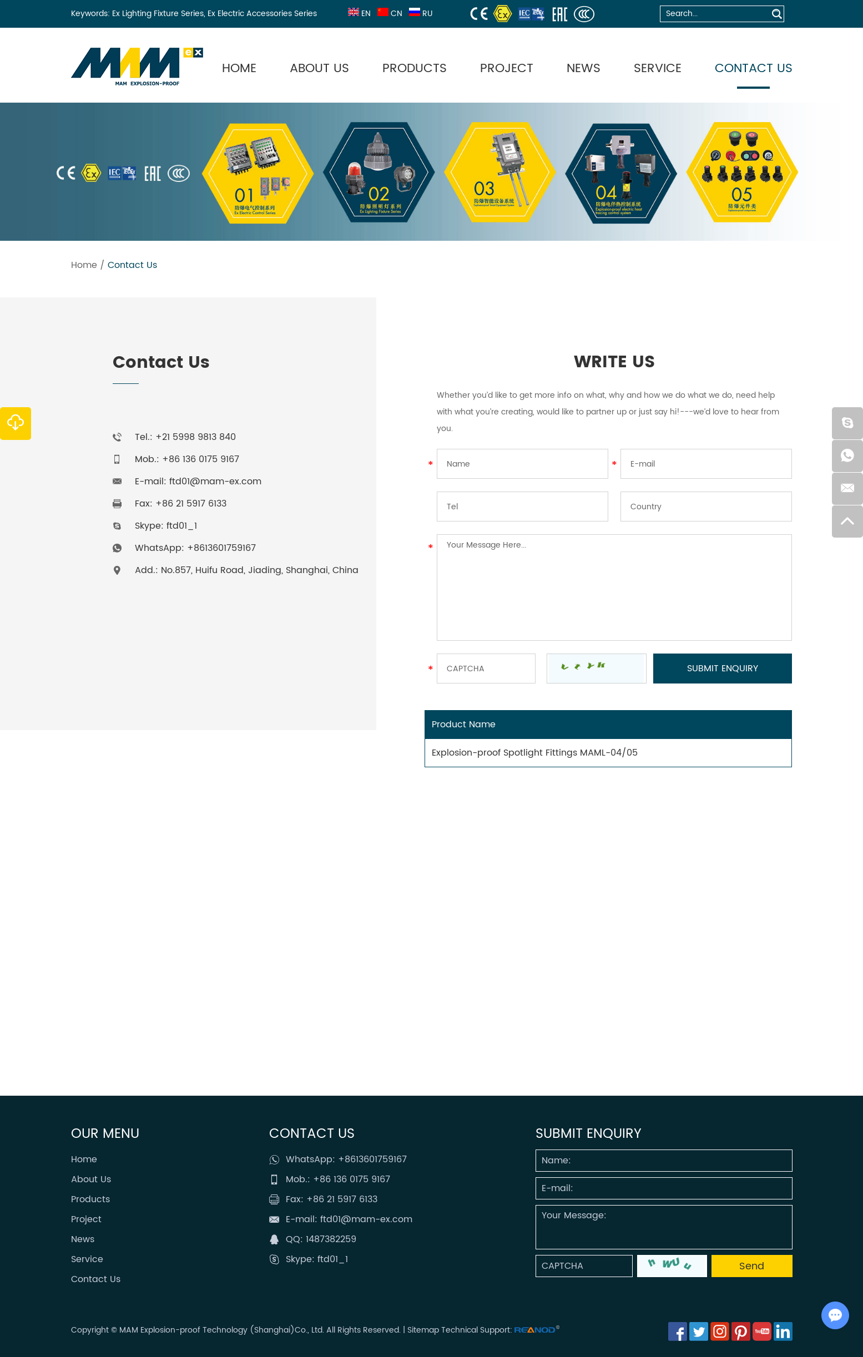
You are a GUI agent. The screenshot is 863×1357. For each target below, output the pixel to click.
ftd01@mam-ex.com (215, 481)
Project (506, 68)
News (583, 68)
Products (414, 68)
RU (419, 13)
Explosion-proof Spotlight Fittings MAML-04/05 (535, 753)
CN (388, 13)
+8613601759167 (221, 548)
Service (658, 68)
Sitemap (423, 1330)
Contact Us (754, 68)
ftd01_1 (181, 526)
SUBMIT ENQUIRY (589, 1134)
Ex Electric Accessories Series (262, 13)
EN (358, 13)
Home (239, 68)
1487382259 (331, 1239)
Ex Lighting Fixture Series (158, 13)
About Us (319, 68)
